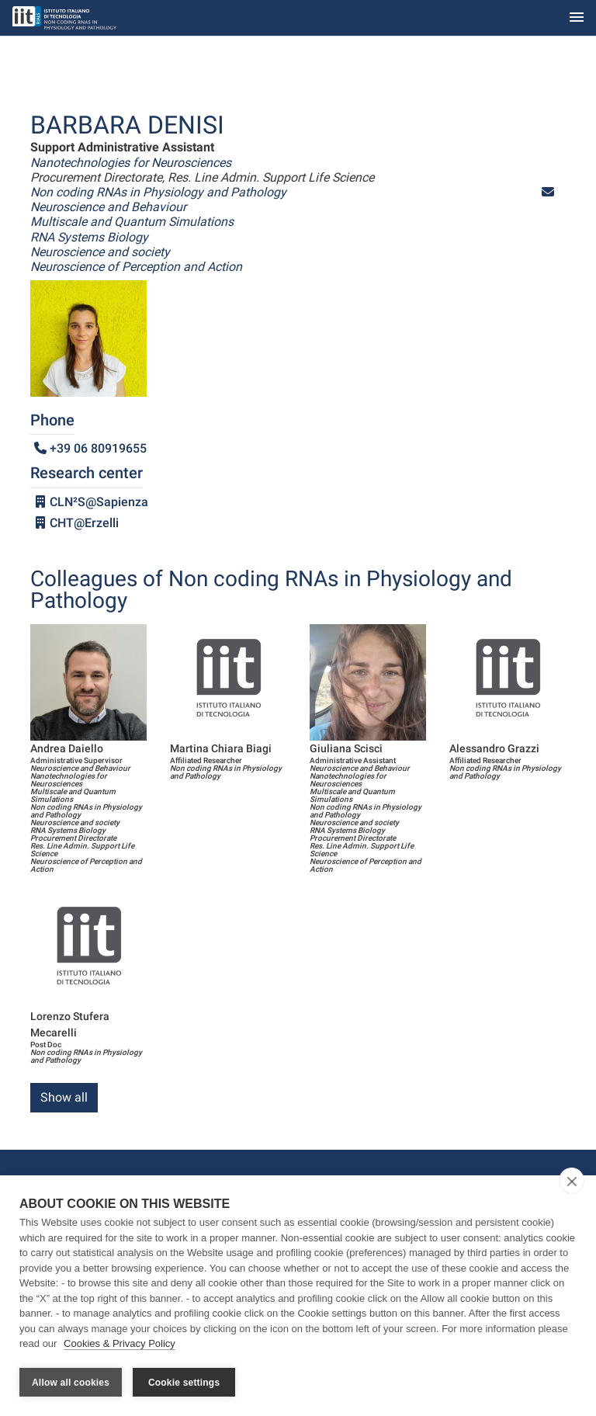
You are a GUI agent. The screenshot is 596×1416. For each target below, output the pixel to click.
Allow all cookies (70, 1382)
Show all (64, 1097)
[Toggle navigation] (576, 18)
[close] (571, 1182)
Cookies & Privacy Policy (119, 1345)
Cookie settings (184, 1382)
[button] (548, 192)
